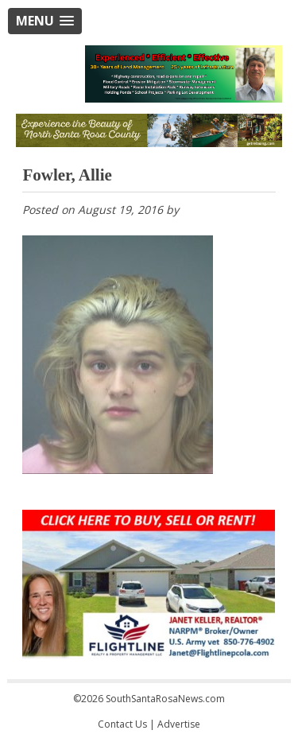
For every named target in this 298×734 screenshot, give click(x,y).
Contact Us (122, 724)
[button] (45, 21)
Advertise (178, 724)
